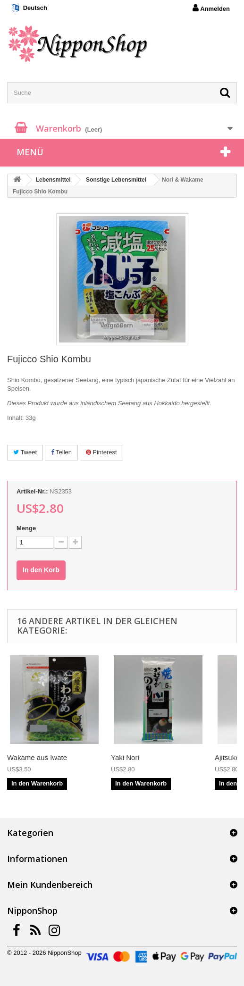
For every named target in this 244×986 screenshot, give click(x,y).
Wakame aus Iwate (37, 757)
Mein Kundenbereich (50, 884)
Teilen (61, 452)
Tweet (25, 452)
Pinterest (101, 452)
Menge (26, 528)
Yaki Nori (125, 757)
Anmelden (211, 8)
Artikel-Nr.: (32, 491)
